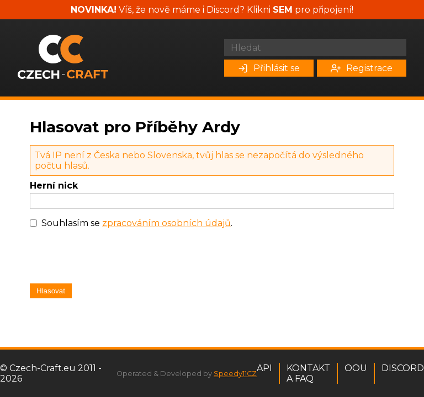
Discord (402, 368)
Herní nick (54, 185)
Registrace (362, 68)
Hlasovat (50, 291)
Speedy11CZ (235, 373)
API (264, 368)
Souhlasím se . (136, 223)
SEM (283, 9)
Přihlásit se (269, 68)
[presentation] (114, 258)
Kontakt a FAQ (308, 373)
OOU (355, 368)
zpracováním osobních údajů (166, 223)
